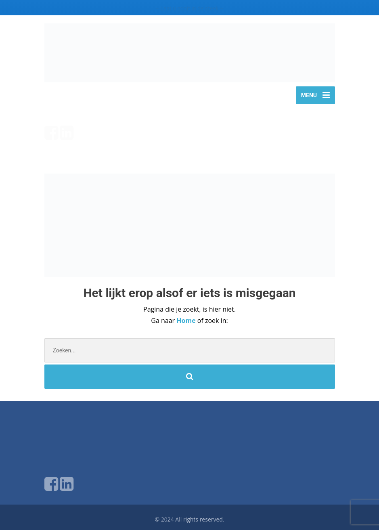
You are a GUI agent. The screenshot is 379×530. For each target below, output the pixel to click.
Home (186, 320)
